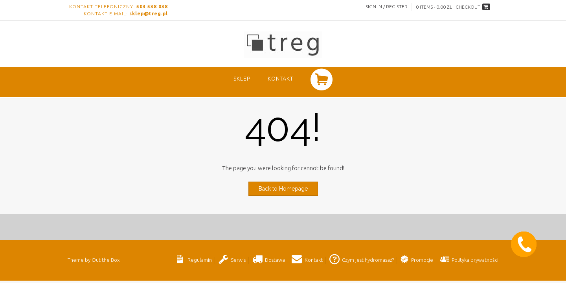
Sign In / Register (387, 6)
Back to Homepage (283, 189)
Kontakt (280, 78)
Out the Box (105, 260)
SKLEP (241, 78)
